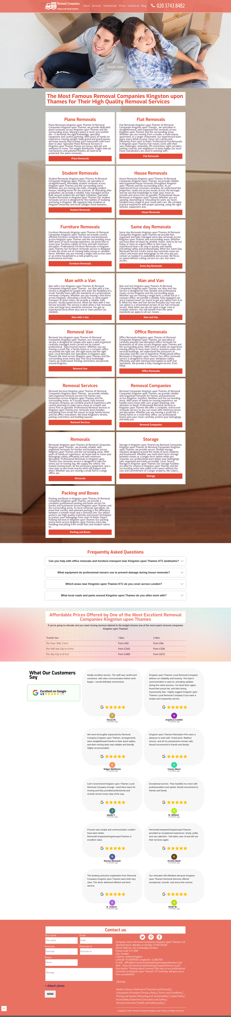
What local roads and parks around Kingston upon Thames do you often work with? (113, 595)
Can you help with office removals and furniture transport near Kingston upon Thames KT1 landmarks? (114, 561)
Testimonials (110, 5)
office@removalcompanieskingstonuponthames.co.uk (153, 963)
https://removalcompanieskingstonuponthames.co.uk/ (151, 965)
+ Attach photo (55, 985)
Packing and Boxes (80, 532)
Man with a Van (80, 317)
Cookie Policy (177, 996)
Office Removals (151, 371)
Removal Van (80, 368)
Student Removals (80, 209)
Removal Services (80, 422)
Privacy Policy (149, 993)
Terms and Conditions (170, 993)
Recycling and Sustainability (153, 996)
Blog (143, 5)
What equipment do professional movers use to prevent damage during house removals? (113, 572)
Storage (151, 476)
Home (86, 5)
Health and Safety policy (151, 1003)
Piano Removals (80, 158)
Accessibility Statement (129, 999)
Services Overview (126, 1003)
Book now (115, 66)
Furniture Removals (80, 263)
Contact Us (133, 5)
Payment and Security (159, 989)
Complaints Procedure (128, 993)
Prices (122, 5)
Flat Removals (151, 156)
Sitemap (120, 982)
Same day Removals (151, 265)
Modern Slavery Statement (130, 989)
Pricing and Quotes (126, 996)
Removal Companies (151, 424)
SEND (50, 994)
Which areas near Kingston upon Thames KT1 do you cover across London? (113, 584)
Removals (80, 478)
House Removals (151, 212)
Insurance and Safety (154, 999)
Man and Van (151, 317)
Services (96, 5)
